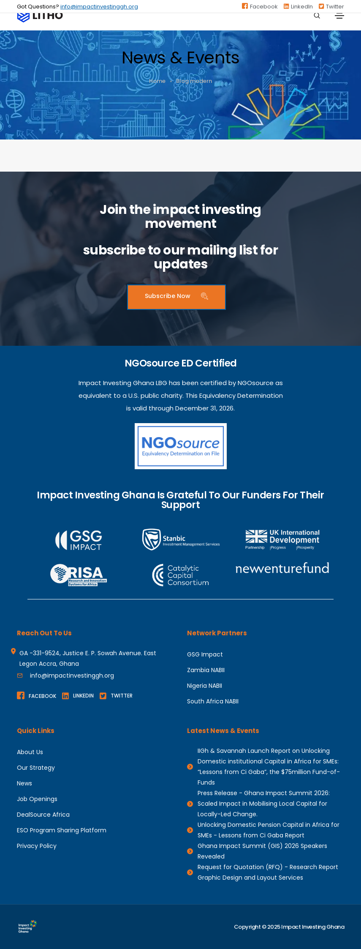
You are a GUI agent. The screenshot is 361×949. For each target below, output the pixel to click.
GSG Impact (205, 654)
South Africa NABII (213, 701)
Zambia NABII (206, 670)
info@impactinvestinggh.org (99, 7)
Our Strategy (36, 767)
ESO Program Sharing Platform (61, 830)
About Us (30, 752)
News (24, 783)
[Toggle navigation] (339, 16)
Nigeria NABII (204, 685)
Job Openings (37, 799)
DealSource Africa (43, 814)
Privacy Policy (37, 846)
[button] (176, 297)
